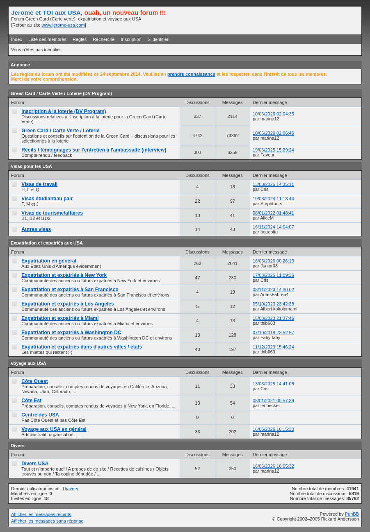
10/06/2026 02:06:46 (273, 133)
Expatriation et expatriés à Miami (59, 318)
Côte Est (31, 400)
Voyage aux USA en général (54, 429)
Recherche (103, 39)
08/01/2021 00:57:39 (273, 400)
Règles (80, 39)
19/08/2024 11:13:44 (273, 198)
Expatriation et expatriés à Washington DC (71, 332)
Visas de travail (39, 184)
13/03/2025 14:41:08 (273, 383)
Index (16, 39)
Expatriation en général (48, 261)
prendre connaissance (191, 74)
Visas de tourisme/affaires (52, 213)
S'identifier (158, 39)
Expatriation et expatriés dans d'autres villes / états (81, 347)
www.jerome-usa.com (63, 25)
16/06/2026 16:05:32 (273, 466)
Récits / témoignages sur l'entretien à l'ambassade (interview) (93, 150)
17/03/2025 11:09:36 (273, 275)
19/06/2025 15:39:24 (273, 149)
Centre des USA (40, 415)
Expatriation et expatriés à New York (64, 275)
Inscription (131, 39)
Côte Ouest (34, 381)
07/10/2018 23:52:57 (273, 332)
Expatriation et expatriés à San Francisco (70, 289)
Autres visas (36, 229)
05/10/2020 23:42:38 (273, 303)
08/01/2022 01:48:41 (273, 213)
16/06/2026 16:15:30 (273, 429)
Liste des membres (47, 39)
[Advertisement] (263, 20)
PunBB (352, 514)
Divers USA (34, 463)
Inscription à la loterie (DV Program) (63, 111)
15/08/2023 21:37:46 (273, 318)
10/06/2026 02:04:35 (273, 113)
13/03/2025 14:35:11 (273, 184)
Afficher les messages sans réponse (47, 520)
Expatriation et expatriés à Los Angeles (67, 304)
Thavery (70, 488)
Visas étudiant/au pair (47, 198)
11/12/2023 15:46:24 (273, 346)
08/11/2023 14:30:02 (273, 289)
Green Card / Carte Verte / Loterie (60, 131)
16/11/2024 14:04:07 (273, 226)
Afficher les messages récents (41, 514)
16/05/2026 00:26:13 (273, 260)
